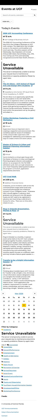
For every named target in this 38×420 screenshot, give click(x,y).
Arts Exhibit (13, 345)
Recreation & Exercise (11, 367)
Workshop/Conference (11, 391)
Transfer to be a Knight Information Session (18, 261)
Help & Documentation (10, 412)
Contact (4, 416)
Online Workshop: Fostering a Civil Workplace (18, 119)
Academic (7, 330)
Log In (33, 9)
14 (24, 309)
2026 (21, 294)
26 (4, 301)
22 (29, 313)
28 (14, 301)
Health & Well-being (10, 356)
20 (19, 313)
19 (14, 313)
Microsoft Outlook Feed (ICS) (13, 396)
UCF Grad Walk (9, 177)
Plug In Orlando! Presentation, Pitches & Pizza (16, 210)
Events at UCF (12, 9)
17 (4, 313)
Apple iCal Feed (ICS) (9, 396)
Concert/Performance (11, 350)
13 (19, 309)
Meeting (6, 362)
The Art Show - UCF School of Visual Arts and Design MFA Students (19, 85)
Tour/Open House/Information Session (17, 385)
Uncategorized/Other (11, 388)
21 (24, 313)
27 (9, 301)
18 (9, 313)
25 (9, 317)
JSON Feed (23, 396)
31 (4, 321)
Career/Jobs (7, 347)
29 (19, 301)
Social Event (7, 373)
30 (24, 301)
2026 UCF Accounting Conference (18, 33)
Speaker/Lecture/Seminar (12, 376)
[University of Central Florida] (15, 2)
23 (34, 313)
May (16, 294)
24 (4, 317)
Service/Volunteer (10, 370)
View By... (7, 21)
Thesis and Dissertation (12, 382)
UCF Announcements (10, 408)
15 (29, 309)
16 (34, 309)
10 (4, 309)
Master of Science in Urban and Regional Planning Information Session (16, 146)
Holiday (6, 359)
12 (14, 309)
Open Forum (8, 365)
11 (9, 309)
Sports (5, 379)
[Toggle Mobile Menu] (35, 2)
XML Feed (20, 396)
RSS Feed (16, 396)
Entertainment (8, 353)
